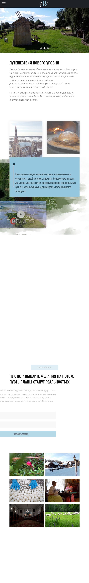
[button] (41, 48)
